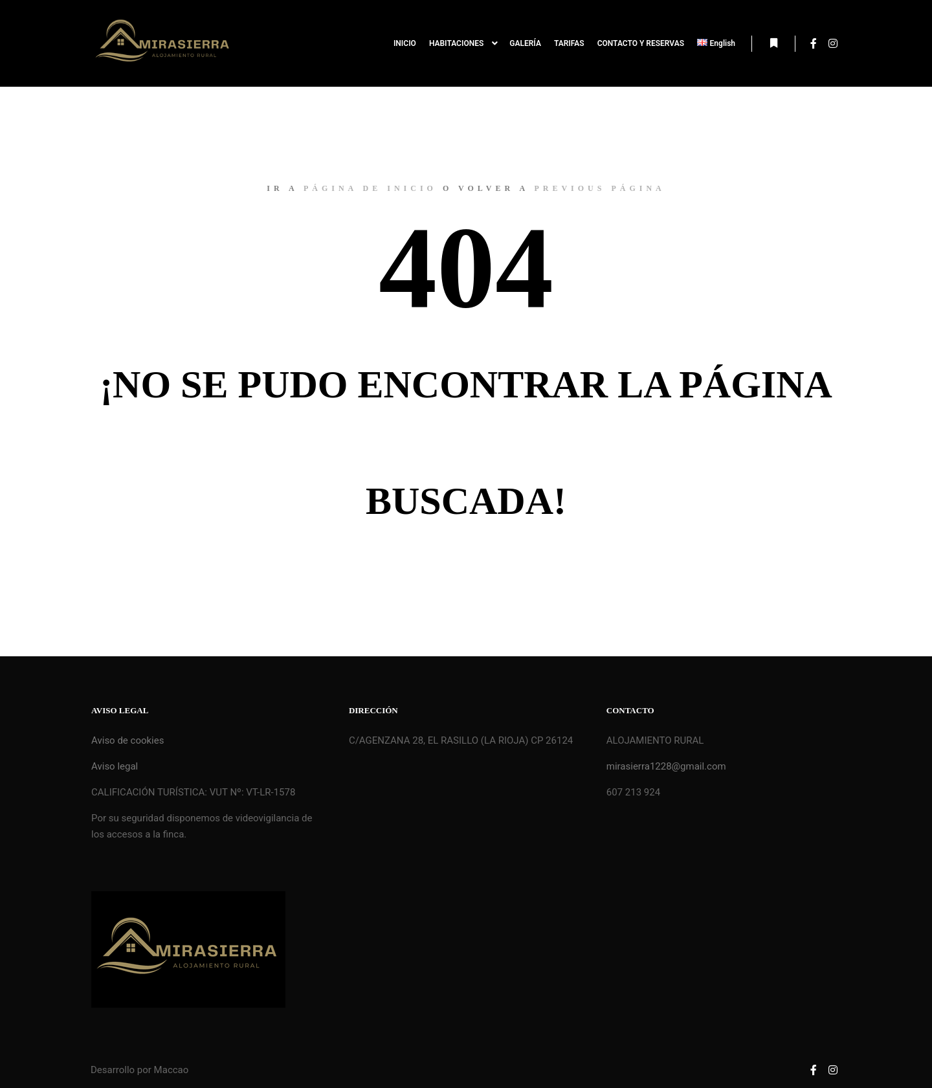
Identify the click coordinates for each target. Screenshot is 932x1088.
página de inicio (370, 188)
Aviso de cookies (127, 740)
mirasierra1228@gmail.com (666, 766)
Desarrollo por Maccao (139, 1070)
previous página (599, 188)
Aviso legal (114, 766)
